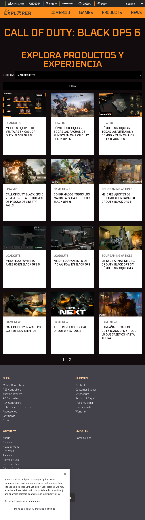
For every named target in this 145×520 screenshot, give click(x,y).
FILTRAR (73, 86)
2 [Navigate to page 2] (70, 359)
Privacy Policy (11, 468)
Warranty (80, 411)
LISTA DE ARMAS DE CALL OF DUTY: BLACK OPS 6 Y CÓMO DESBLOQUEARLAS (118, 264)
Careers (7, 442)
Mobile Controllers (13, 385)
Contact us (82, 385)
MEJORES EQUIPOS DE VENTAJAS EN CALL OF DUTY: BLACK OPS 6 (20, 131)
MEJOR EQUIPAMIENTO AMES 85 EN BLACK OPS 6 (23, 262)
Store (6, 420)
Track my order (84, 403)
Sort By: (8, 75)
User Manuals (83, 407)
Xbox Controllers (12, 394)
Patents (7, 455)
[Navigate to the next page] (79, 359)
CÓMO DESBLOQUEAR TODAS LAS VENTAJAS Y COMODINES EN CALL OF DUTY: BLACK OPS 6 (118, 133)
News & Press (11, 447)
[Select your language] (132, 3)
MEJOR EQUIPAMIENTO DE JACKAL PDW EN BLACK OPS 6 (72, 264)
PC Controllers (11, 398)
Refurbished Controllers (17, 407)
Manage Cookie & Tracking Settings (34, 508)
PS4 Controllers (12, 403)
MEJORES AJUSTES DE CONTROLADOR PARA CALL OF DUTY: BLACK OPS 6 (119, 198)
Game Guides (83, 438)
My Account (82, 394)
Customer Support (86, 389)
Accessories (10, 411)
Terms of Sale (11, 464)
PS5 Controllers (12, 389)
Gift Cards (9, 416)
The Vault (8, 451)
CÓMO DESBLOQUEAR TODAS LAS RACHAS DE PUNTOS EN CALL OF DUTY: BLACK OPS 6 (71, 133)
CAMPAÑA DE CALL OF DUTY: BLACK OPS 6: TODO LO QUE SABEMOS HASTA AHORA (119, 332)
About (6, 438)
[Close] (65, 474)
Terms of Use (11, 460)
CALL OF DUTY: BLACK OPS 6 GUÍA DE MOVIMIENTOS (24, 329)
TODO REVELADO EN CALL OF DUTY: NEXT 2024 (71, 329)
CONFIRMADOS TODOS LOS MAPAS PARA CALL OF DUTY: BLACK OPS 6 (72, 198)
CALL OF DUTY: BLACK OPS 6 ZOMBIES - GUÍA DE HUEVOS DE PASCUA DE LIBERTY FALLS (24, 200)
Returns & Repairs (86, 398)
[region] (35, 494)
